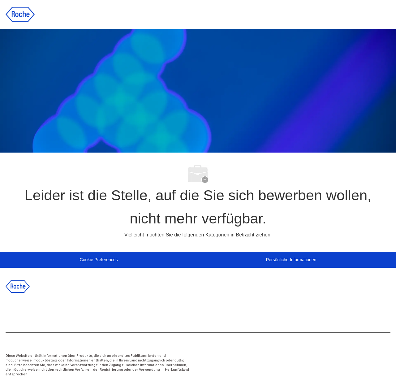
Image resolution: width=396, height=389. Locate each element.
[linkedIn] (30, 311)
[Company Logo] (20, 13)
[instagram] (64, 311)
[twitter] (47, 311)
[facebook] (13, 311)
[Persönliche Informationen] (291, 260)
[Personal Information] (99, 260)
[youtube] (80, 311)
